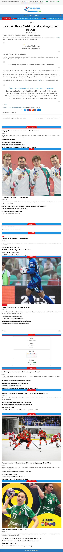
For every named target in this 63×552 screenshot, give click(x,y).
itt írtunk (39, 80)
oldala (58, 37)
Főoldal (25, 15)
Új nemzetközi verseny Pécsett (9, 543)
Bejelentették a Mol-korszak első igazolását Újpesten (31, 28)
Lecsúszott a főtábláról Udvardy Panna (11, 252)
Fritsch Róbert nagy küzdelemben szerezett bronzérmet (15, 323)
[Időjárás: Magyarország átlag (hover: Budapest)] (31, 3)
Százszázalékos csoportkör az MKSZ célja (14, 529)
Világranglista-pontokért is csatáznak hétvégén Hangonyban (17, 404)
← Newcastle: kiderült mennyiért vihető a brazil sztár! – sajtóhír (14, 118)
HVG (6, 104)
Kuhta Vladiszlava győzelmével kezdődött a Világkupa (15, 383)
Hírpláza (32, 107)
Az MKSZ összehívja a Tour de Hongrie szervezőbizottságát (16, 402)
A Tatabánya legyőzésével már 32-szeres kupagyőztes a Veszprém (18, 546)
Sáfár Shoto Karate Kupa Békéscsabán (11, 385)
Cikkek (30, 15)
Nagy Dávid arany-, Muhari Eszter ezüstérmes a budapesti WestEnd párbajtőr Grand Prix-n (24, 206)
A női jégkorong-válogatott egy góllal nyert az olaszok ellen (16, 471)
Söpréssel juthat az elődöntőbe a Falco (11, 247)
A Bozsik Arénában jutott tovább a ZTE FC (12, 316)
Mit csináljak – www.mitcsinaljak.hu (8, 226)
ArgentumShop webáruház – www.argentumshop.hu (11, 229)
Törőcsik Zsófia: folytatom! (8, 139)
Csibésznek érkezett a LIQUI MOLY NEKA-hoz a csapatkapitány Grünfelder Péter (21, 538)
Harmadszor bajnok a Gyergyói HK (10, 474)
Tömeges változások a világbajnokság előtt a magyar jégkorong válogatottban (26, 463)
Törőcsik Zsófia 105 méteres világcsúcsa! (11, 142)
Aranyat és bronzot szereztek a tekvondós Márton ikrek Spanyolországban (20, 388)
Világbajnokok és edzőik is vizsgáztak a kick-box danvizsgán (20, 131)
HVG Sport (9, 112)
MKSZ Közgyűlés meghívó (8, 407)
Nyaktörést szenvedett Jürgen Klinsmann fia (16, 307)
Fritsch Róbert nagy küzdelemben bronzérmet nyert (14, 255)
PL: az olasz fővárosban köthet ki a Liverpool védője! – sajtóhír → (48, 118)
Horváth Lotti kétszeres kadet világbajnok (12, 211)
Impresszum (36, 15)
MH (2, 236)
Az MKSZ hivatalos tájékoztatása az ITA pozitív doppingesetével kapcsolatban (20, 410)
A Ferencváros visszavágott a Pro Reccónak (12, 318)
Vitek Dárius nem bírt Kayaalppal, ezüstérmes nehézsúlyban (16, 250)
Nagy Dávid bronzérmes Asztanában (11, 213)
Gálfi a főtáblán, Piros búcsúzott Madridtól (15, 239)
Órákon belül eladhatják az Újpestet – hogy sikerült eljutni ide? (31, 88)
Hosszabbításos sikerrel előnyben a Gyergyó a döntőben (15, 479)
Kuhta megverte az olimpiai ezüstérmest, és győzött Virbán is (21, 372)
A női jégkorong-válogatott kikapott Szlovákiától (13, 476)
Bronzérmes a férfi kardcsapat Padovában (15, 197)
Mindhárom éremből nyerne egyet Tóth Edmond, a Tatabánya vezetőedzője (20, 540)
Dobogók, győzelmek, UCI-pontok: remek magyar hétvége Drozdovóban (25, 393)
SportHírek (14, 112)
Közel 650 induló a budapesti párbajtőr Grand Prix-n (14, 208)
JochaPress (4, 305)
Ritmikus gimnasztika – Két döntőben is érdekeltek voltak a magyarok (19, 147)
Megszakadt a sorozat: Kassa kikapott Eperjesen (13, 144)
